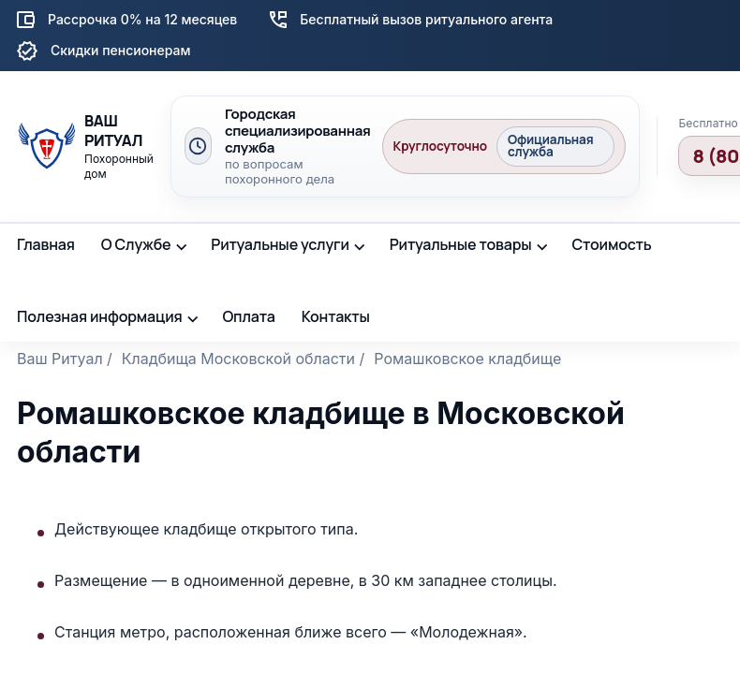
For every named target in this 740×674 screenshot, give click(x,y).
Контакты (336, 316)
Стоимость (611, 244)
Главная (46, 244)
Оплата (248, 316)
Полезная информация (100, 316)
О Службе (136, 244)
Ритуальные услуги (280, 244)
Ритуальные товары (461, 244)
